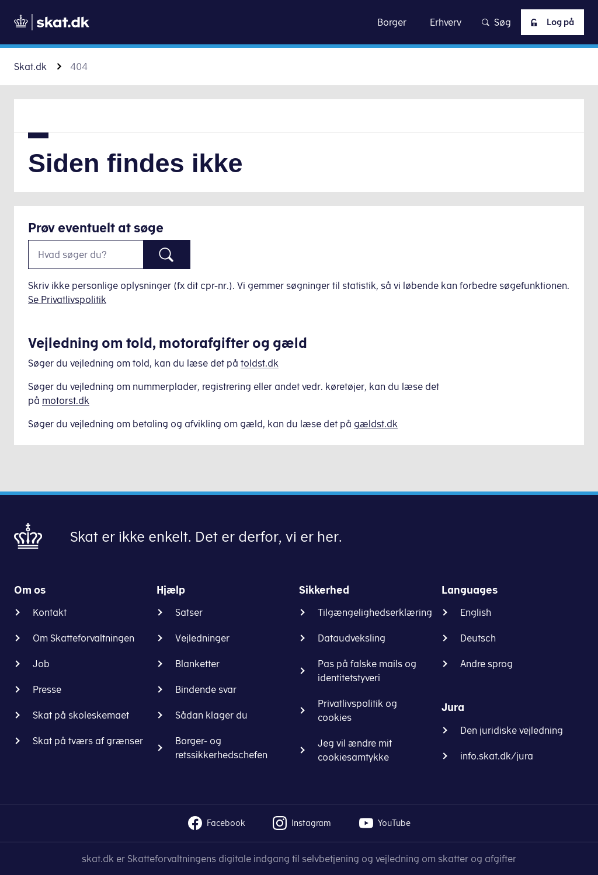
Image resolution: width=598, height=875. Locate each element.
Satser (189, 612)
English (475, 612)
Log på (548, 22)
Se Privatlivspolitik (67, 299)
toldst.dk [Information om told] (260, 363)
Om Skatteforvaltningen (83, 638)
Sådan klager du (211, 715)
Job (41, 663)
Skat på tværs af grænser (88, 740)
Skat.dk (30, 66)
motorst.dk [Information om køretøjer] (65, 400)
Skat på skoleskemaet (81, 715)
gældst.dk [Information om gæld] (376, 424)
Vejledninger (202, 638)
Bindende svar (206, 689)
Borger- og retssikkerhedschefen (221, 747)
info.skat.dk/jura (496, 756)
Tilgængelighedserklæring (375, 612)
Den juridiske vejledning (511, 730)
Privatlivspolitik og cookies (357, 710)
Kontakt (50, 612)
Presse (47, 689)
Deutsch (478, 638)
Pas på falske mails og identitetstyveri (367, 670)
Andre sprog (486, 663)
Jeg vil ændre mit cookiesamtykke (355, 750)
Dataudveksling (351, 638)
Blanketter (197, 663)
